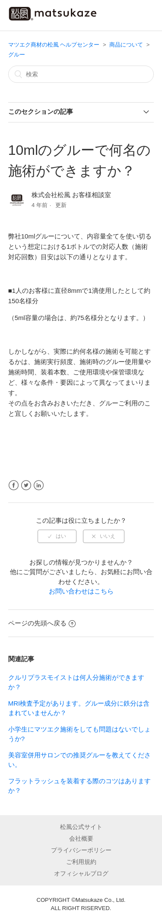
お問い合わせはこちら (81, 591)
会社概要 (81, 838)
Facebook (13, 485)
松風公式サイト (81, 826)
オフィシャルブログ (81, 873)
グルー (16, 54)
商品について (126, 44)
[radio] (57, 536)
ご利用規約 (81, 861)
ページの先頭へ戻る (42, 623)
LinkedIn (38, 485)
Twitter (26, 485)
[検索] (81, 74)
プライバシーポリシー (81, 850)
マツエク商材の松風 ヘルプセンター (54, 44)
